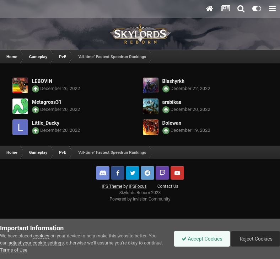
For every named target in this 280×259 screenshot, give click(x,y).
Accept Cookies (202, 239)
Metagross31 (46, 102)
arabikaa (172, 102)
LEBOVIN (42, 81)
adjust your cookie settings (36, 243)
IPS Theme (112, 186)
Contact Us (167, 186)
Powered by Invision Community (140, 199)
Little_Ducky (45, 123)
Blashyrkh (173, 81)
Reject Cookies (255, 239)
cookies (41, 235)
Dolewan (172, 123)
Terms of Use (13, 250)
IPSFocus (137, 186)
